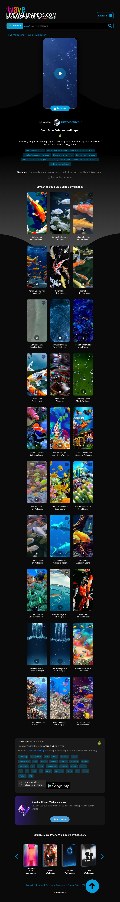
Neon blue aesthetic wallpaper (85, 159)
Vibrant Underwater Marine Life (37, 292)
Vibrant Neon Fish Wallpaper (37, 507)
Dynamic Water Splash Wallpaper (37, 669)
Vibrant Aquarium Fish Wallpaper (37, 561)
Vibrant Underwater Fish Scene (83, 669)
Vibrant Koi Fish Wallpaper (83, 615)
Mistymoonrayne (67, 122)
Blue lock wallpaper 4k (35, 150)
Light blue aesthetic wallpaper (34, 159)
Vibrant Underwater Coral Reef (37, 723)
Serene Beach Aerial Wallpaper (37, 346)
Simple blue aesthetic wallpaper (37, 155)
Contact (29, 885)
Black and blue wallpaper (86, 155)
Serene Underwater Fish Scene (60, 238)
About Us (39, 885)
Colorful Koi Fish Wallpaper (60, 292)
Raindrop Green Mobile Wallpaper (83, 399)
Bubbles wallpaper (37, 34)
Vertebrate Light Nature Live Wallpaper (60, 453)
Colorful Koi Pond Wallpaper (36, 238)
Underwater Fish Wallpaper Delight (60, 561)
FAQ (84, 885)
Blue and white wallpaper (57, 150)
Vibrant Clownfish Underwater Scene (36, 615)
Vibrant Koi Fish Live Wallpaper (83, 238)
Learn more (60, 819)
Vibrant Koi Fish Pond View (83, 292)
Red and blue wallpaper (60, 164)
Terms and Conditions (55, 885)
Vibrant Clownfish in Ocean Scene (37, 453)
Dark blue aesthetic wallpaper (82, 150)
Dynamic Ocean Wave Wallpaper (60, 346)
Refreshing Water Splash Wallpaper (60, 669)
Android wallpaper (38, 750)
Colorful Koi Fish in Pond (37, 399)
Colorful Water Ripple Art (60, 399)
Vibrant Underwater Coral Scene (83, 346)
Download (60, 108)
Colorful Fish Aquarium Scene (83, 561)
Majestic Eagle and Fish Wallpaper (60, 615)
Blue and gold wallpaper (63, 155)
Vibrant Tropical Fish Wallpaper (83, 723)
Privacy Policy (73, 885)
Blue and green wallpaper (60, 159)
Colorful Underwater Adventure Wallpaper (83, 453)
